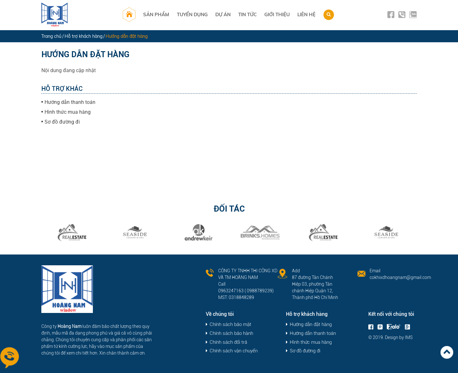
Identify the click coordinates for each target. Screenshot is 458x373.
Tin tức (247, 14)
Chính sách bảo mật (230, 324)
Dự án (223, 14)
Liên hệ (306, 14)
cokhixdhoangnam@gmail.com (400, 277)
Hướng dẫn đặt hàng (311, 324)
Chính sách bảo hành (231, 333)
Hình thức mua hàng (68, 112)
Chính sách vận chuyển (234, 351)
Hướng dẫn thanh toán (70, 102)
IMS (409, 337)
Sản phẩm (156, 14)
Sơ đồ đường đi (62, 122)
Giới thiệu (277, 14)
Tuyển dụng (192, 14)
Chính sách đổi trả (228, 342)
